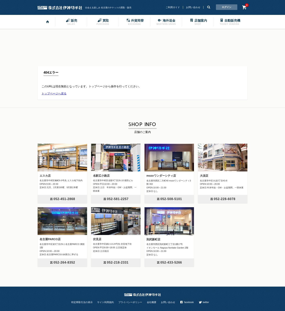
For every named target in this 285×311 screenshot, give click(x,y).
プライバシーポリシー (130, 302)
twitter (203, 302)
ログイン (226, 7)
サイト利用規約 (105, 302)
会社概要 (151, 302)
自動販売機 (229, 21)
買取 (102, 21)
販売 (71, 21)
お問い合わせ (193, 7)
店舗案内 (198, 21)
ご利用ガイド (173, 7)
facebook (187, 302)
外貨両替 (134, 21)
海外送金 (166, 21)
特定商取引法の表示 (82, 302)
